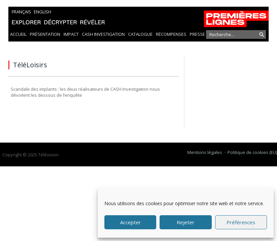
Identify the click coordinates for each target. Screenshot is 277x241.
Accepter (130, 222)
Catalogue (140, 34)
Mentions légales (204, 152)
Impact (71, 34)
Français (21, 12)
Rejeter (185, 222)
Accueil (18, 34)
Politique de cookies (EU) (252, 152)
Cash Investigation (103, 34)
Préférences (240, 222)
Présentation (45, 34)
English (42, 12)
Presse (197, 34)
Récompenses (171, 34)
